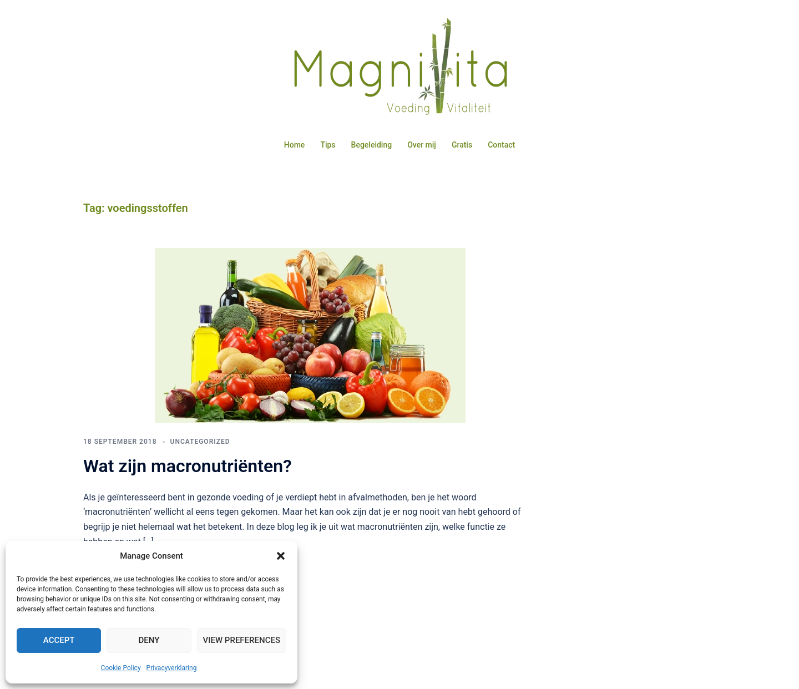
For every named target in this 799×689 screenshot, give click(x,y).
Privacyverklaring (171, 668)
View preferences (241, 640)
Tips (327, 144)
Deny (148, 640)
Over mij (421, 144)
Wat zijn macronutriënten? (187, 479)
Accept (59, 640)
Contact (501, 144)
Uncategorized (200, 455)
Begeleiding (371, 144)
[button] (280, 555)
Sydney (347, 670)
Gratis (462, 144)
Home (294, 144)
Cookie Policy (121, 668)
